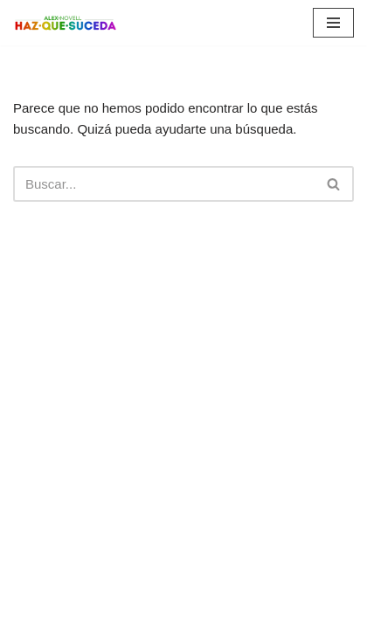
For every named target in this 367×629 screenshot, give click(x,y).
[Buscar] (164, 184)
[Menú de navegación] (333, 23)
